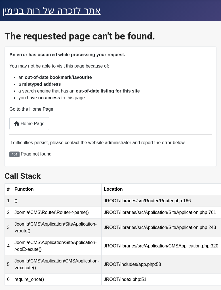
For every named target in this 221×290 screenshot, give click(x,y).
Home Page (29, 123)
